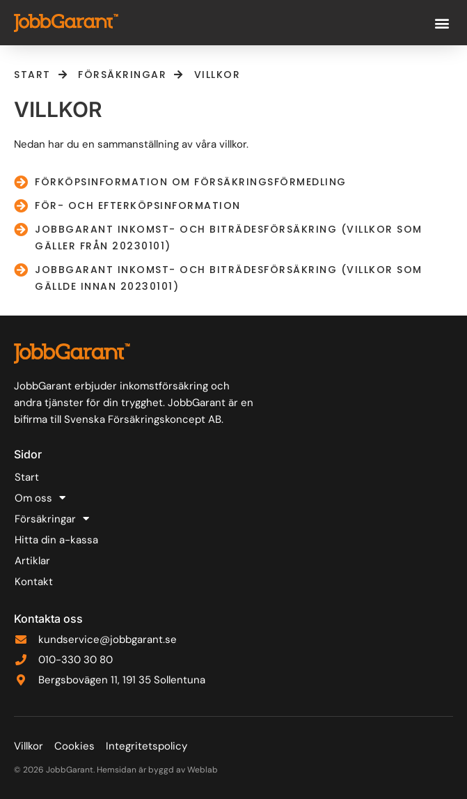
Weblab (202, 769)
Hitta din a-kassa (56, 540)
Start (27, 477)
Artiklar (32, 561)
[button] (441, 22)
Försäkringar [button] (52, 519)
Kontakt (34, 582)
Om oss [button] (40, 498)
